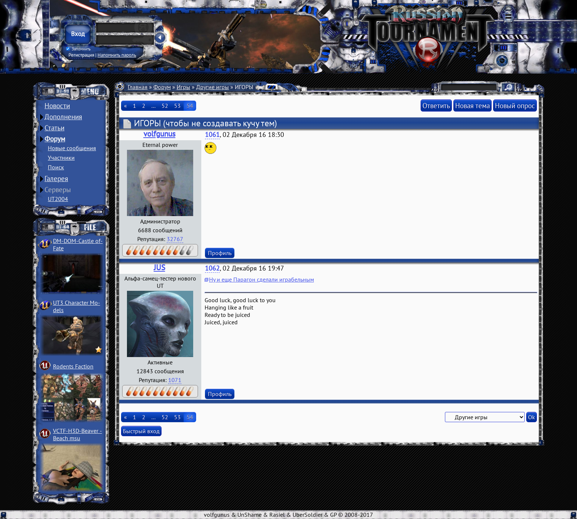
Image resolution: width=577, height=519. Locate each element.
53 (177, 105)
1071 (174, 380)
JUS (159, 267)
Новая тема (472, 105)
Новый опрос (515, 105)
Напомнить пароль (117, 55)
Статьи (54, 127)
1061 (212, 134)
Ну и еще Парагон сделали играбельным (261, 279)
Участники (61, 157)
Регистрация (81, 55)
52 (165, 105)
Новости (57, 105)
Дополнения (63, 116)
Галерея (56, 178)
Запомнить (78, 49)
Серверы (58, 189)
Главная (138, 87)
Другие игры (212, 87)
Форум (55, 138)
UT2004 (58, 198)
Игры (183, 87)
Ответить (436, 105)
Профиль (219, 253)
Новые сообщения (72, 148)
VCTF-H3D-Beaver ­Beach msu (77, 434)
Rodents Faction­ (73, 366)
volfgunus (160, 134)
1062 (212, 268)
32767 (175, 239)
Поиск (56, 167)
